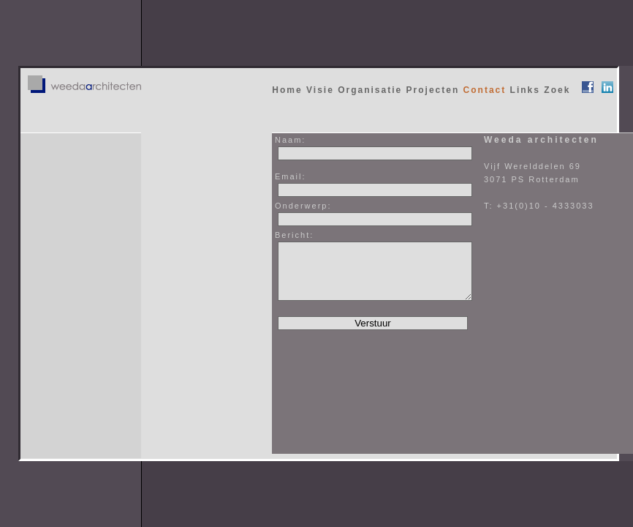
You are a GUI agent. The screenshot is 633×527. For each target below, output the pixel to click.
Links (525, 90)
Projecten (433, 90)
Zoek (557, 90)
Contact (485, 90)
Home (287, 90)
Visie (320, 90)
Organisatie (370, 90)
